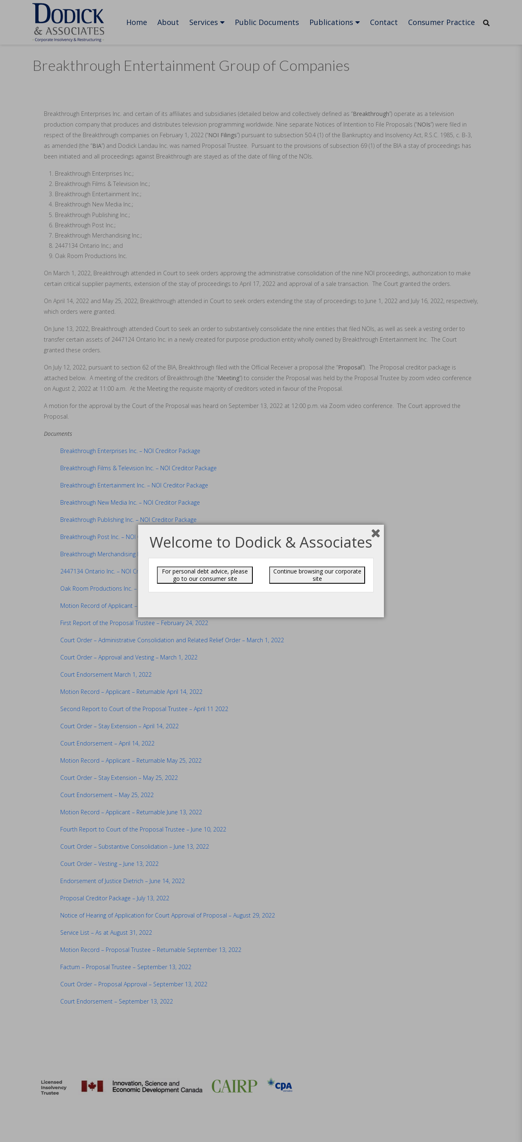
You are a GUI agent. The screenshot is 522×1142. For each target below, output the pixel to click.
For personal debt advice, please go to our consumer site (205, 574)
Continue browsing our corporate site (317, 574)
